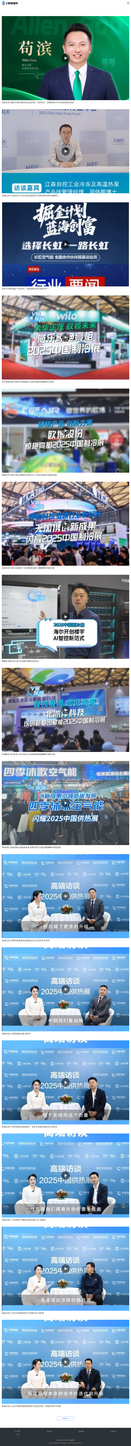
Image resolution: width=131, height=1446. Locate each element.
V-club (18, 1434)
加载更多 (65, 1418)
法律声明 (113, 1431)
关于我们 (18, 1431)
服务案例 (81, 1431)
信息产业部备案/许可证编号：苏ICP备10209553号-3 (65, 1443)
